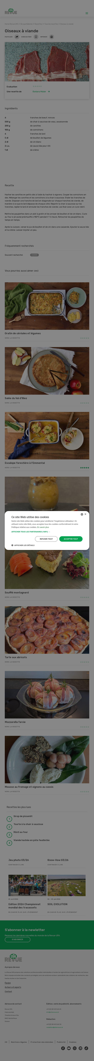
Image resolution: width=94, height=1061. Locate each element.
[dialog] (47, 530)
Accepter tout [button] (71, 539)
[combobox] (82, 514)
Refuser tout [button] (46, 539)
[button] (46, 531)
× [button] (85, 514)
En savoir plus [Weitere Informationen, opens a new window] (43, 527)
